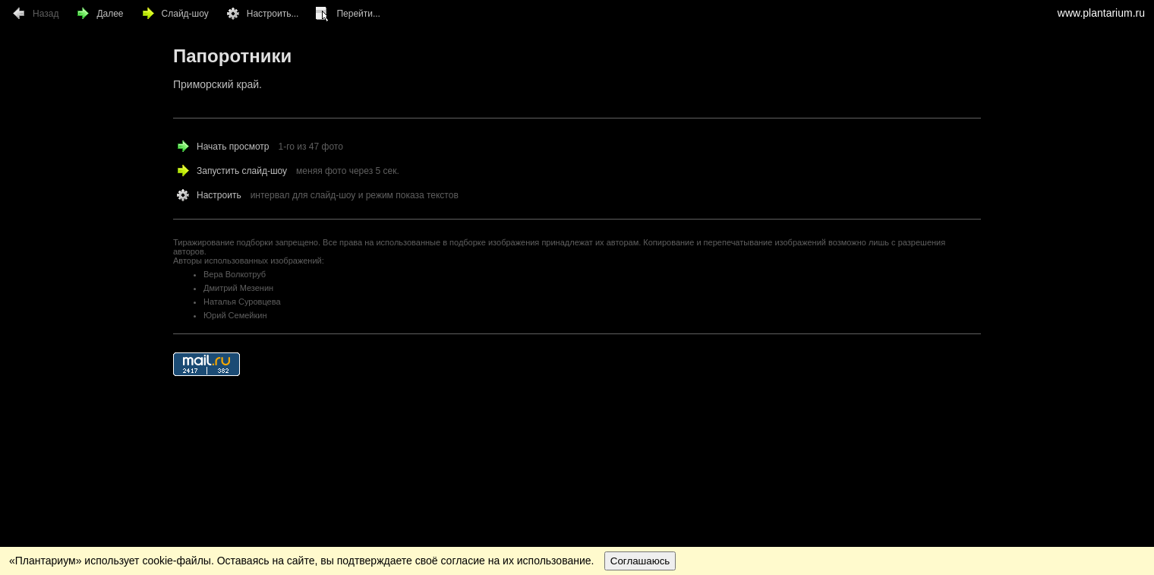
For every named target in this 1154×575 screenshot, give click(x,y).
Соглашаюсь (640, 561)
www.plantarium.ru (1101, 13)
